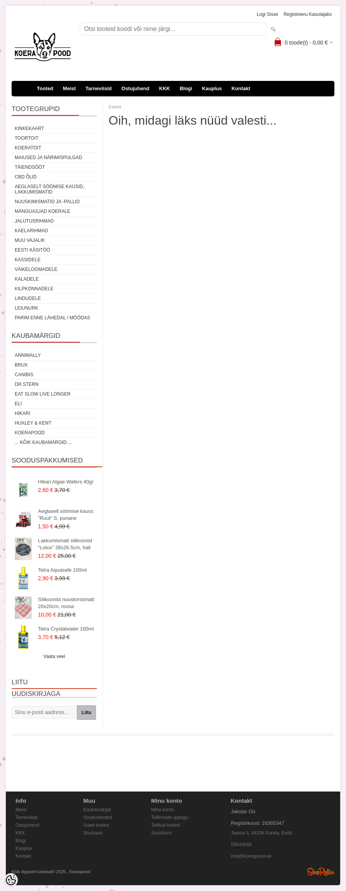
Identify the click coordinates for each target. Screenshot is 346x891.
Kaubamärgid (97, 809)
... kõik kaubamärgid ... (43, 442)
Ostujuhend (135, 88)
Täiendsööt (30, 167)
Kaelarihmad (31, 230)
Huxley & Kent (33, 423)
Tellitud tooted (165, 825)
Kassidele (28, 259)
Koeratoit (28, 148)
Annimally (28, 355)
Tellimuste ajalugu (169, 817)
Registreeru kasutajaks (308, 14)
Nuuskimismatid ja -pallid (47, 201)
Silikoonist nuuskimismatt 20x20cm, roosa (66, 602)
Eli (18, 403)
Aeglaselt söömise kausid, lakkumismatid (49, 189)
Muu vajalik (30, 240)
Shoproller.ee (320, 872)
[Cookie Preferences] (11, 880)
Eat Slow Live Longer (43, 394)
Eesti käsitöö (32, 250)
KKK (164, 88)
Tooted (45, 88)
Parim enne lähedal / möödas (52, 317)
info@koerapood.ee (251, 856)
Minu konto (162, 809)
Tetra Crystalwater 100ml (66, 629)
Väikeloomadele (36, 269)
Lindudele (28, 298)
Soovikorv (161, 833)
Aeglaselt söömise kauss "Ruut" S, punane (65, 514)
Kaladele (27, 279)
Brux (21, 365)
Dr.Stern (26, 384)
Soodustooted (97, 817)
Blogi (186, 88)
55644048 (241, 844)
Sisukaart (93, 833)
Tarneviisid (99, 88)
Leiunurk (26, 308)
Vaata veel (54, 656)
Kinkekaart (29, 128)
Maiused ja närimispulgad (48, 157)
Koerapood (30, 432)
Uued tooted (95, 825)
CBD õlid (26, 177)
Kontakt (240, 88)
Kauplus (212, 88)
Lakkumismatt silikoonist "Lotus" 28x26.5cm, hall (65, 544)
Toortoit (26, 138)
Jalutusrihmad (34, 221)
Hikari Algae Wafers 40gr (65, 482)
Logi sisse (267, 14)
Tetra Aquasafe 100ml (62, 570)
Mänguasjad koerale (42, 211)
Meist (69, 88)
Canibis (24, 374)
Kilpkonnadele (34, 288)
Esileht (114, 107)
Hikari (22, 413)
